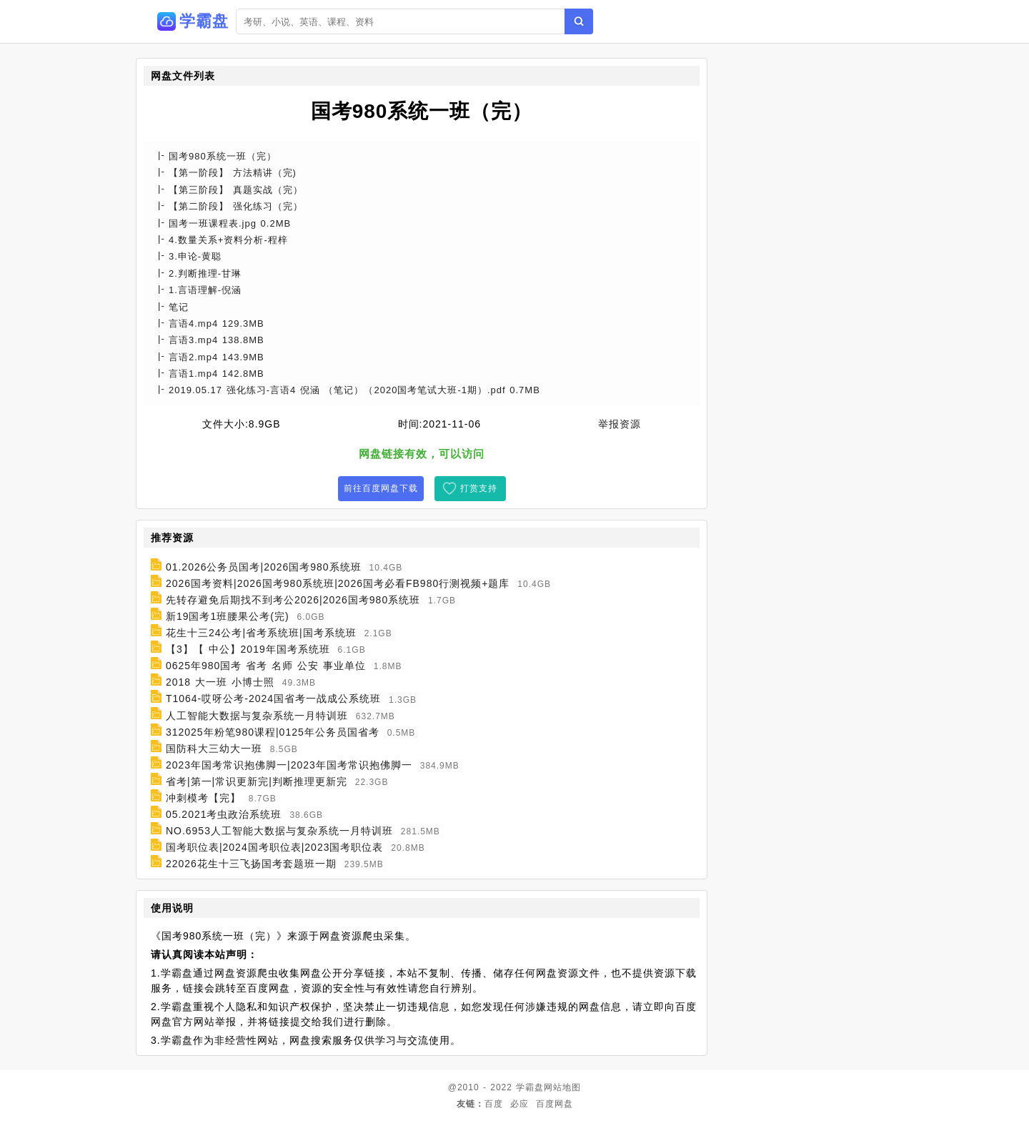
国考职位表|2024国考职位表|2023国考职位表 (275, 847)
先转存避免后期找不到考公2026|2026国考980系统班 (293, 600)
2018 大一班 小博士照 (220, 682)
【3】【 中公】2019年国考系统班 (248, 649)
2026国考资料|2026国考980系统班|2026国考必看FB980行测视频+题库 (338, 583)
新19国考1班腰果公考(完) (227, 616)
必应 (519, 1104)
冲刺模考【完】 (203, 798)
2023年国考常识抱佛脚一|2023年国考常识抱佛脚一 (289, 765)
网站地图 (562, 1087)
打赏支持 (478, 488)
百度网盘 (554, 1104)
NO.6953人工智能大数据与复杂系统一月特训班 (279, 830)
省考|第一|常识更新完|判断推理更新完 (256, 781)
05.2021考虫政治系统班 (224, 814)
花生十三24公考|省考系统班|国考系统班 (261, 632)
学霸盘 (530, 1087)
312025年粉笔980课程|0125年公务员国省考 (272, 732)
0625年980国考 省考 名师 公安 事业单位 (266, 665)
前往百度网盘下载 (381, 488)
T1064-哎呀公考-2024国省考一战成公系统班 (273, 699)
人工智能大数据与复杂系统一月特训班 (257, 715)
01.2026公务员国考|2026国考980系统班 (264, 567)
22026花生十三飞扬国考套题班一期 (251, 863)
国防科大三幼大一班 (214, 748)
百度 (493, 1104)
